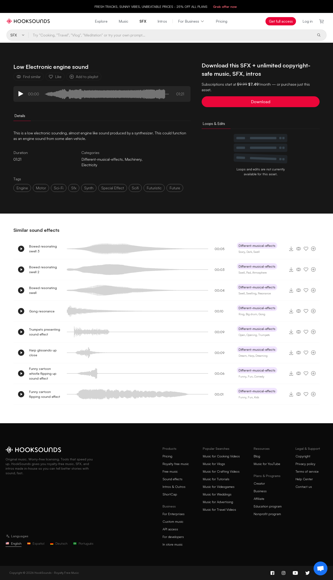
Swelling (251, 293)
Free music (170, 471)
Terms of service (307, 471)
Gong (262, 314)
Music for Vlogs (214, 464)
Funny (243, 376)
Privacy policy (305, 464)
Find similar (28, 76)
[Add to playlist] (313, 248)
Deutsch (59, 543)
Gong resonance (42, 311)
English (14, 543)
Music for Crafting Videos (221, 471)
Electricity (89, 165)
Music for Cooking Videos (221, 456)
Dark (249, 252)
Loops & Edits (214, 123)
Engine (22, 188)
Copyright (303, 456)
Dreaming (262, 355)
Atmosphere (259, 272)
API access (170, 529)
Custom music (173, 521)
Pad (248, 272)
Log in (307, 21)
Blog (257, 456)
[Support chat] (320, 568)
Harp (251, 355)
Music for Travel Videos (219, 509)
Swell (256, 252)
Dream (243, 355)
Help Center (304, 479)
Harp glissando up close (43, 352)
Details (19, 115)
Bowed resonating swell (43, 290)
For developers (173, 537)
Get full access (281, 21)
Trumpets (264, 335)
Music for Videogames (218, 487)
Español (35, 543)
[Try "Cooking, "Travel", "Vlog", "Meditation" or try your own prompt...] (171, 35)
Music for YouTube (267, 464)
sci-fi (58, 188)
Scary (242, 252)
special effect (112, 188)
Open (242, 335)
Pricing (221, 21)
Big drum (251, 314)
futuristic (154, 188)
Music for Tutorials (216, 479)
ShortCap (170, 494)
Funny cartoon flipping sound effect (44, 394)
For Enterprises (174, 514)
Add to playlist (83, 76)
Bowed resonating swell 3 (43, 248)
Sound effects (172, 479)
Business (260, 491)
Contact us (304, 487)
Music (123, 21)
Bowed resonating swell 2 (43, 269)
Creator (259, 483)
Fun (250, 376)
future (175, 188)
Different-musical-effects (102, 159)
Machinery (133, 159)
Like (55, 76)
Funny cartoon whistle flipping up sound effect (42, 373)
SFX (142, 21)
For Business (191, 21)
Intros (162, 21)
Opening (252, 335)
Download (260, 101)
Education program (268, 506)
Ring (241, 314)
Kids (256, 397)
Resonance (264, 293)
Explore (101, 21)
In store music (173, 544)
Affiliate (259, 499)
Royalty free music (176, 464)
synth (88, 188)
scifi (135, 188)
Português (83, 543)
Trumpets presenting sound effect (44, 331)
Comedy (259, 376)
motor (41, 188)
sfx (73, 188)
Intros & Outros (174, 487)
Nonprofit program (267, 514)
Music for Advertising (218, 502)
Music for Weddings (217, 494)
